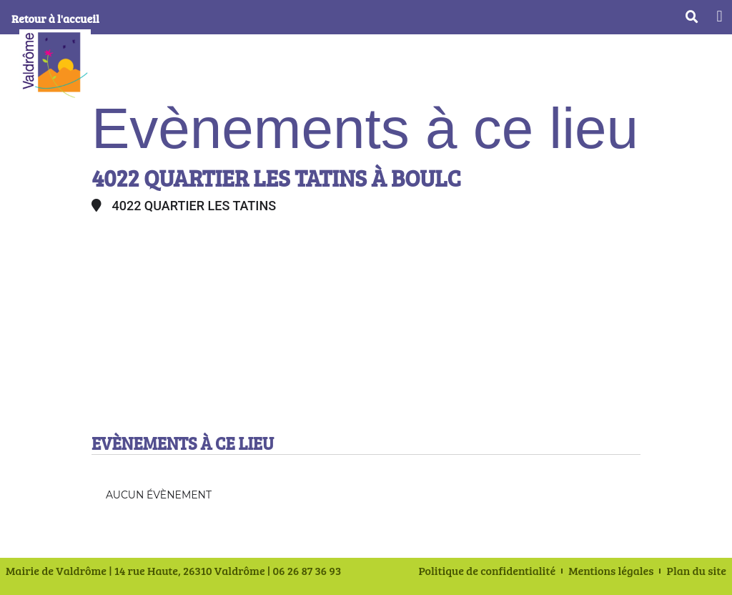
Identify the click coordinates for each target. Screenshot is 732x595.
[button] (719, 16)
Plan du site (696, 571)
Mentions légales (610, 571)
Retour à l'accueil (55, 18)
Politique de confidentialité (487, 571)
